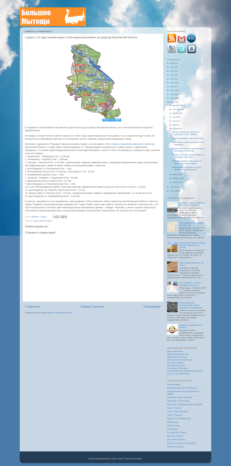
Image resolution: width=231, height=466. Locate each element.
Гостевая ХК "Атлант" (177, 432)
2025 (172, 63)
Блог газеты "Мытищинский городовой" (185, 404)
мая (175, 125)
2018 (172, 86)
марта (176, 174)
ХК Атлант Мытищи (176, 439)
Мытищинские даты (176, 365)
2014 (172, 102)
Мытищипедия (173, 384)
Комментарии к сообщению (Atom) (56, 313)
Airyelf (120, 458)
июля (175, 117)
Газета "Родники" (175, 415)
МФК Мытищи (173, 425)
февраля (177, 178)
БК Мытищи (172, 422)
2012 (172, 191)
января (176, 182)
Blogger (138, 458)
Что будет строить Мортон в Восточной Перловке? (192, 204)
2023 (172, 71)
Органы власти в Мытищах (179, 360)
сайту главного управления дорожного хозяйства (129, 144)
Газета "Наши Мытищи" (178, 411)
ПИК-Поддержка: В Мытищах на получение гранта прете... (187, 162)
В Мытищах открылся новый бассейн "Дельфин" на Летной (192, 245)
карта (35, 221)
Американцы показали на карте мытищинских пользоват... (186, 168)
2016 (172, 94)
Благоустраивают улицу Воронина (188, 138)
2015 (172, 98)
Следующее (33, 306)
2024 (172, 67)
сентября (177, 109)
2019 (172, 83)
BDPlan (35, 217)
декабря (177, 105)
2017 (172, 90)
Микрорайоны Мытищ (177, 357)
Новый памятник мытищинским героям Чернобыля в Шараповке (190, 305)
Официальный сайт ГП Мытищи (182, 388)
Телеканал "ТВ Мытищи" (178, 401)
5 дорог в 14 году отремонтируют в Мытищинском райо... (188, 156)
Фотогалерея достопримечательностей (185, 371)
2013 (172, 187)
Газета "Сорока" (174, 408)
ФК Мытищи (172, 429)
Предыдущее (151, 306)
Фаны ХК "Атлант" (175, 436)
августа (176, 113)
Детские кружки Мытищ (178, 354)
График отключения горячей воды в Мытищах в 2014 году (188, 149)
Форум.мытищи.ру (175, 447)
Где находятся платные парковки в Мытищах (190, 284)
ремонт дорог (45, 221)
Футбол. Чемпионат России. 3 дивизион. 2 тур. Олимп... (185, 133)
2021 (172, 79)
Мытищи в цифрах (175, 362)
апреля (176, 129)
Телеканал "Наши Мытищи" (180, 397)
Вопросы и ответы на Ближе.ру (181, 443)
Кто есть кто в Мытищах (178, 374)
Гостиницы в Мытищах (177, 368)
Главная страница (92, 306)
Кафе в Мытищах (175, 351)
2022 (172, 75)
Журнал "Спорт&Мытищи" (179, 418)
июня (175, 121)
